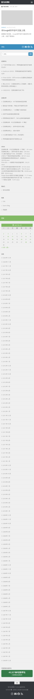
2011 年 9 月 (6, 428)
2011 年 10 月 (7, 424)
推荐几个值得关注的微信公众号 (10, 169)
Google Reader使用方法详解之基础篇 (12, 175)
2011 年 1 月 (6, 461)
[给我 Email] (26, 47)
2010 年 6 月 (6, 490)
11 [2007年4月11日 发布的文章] (12, 236)
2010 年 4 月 (6, 498)
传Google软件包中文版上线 (13, 30)
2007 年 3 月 (6, 648)
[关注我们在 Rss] (31, 47)
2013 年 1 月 (6, 361)
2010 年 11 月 (7, 469)
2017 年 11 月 (7, 266)
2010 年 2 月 (6, 507)
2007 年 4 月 (6, 644)
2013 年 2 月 (6, 357)
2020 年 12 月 (7, 258)
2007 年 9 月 (6, 623)
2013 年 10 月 (7, 324)
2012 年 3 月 (6, 403)
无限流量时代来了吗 (17, 90)
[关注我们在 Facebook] (29, 47)
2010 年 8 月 (6, 482)
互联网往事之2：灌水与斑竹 (11, 131)
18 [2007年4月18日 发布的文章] (12, 239)
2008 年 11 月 (7, 569)
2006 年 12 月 (7, 660)
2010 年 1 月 (6, 511)
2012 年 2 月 (6, 407)
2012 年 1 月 (6, 411)
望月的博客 (5, 2)
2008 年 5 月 (6, 594)
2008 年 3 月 (6, 602)
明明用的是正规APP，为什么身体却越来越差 (16, 118)
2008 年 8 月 (6, 581)
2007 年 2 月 (6, 652)
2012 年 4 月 (6, 399)
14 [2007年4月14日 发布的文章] (26, 236)
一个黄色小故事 (6, 180)
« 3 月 (3, 247)
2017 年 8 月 (6, 278)
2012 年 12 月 (7, 366)
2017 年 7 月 (6, 283)
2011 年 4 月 (6, 449)
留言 (2, 173)
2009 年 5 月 (6, 544)
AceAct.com (6, 71)
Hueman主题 (25, 689)
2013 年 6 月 (6, 341)
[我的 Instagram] (23, 47)
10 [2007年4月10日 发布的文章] (8, 236)
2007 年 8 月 (6, 627)
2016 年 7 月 (6, 303)
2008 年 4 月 (6, 598)
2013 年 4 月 (6, 349)
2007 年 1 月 (6, 656)
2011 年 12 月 (7, 415)
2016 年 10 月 (7, 295)
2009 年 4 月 (6, 548)
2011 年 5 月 (6, 444)
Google (3, 27)
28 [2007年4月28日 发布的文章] (26, 242)
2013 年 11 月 (7, 320)
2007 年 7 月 (6, 631)
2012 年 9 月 (6, 378)
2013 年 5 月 (6, 345)
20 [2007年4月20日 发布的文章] (21, 239)
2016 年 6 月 (6, 307)
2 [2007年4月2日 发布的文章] (3, 234)
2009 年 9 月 (6, 527)
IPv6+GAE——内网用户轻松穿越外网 (12, 162)
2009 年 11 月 (7, 519)
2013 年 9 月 (6, 328)
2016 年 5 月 (6, 312)
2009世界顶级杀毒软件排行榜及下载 (12, 171)
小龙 (4, 90)
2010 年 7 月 (6, 486)
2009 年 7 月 (6, 536)
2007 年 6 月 (6, 635)
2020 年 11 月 (7, 262)
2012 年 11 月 (7, 370)
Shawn (5, 77)
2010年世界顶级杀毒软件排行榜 (11, 167)
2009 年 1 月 (6, 561)
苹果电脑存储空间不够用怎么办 (12, 139)
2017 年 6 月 (6, 287)
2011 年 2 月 (6, 457)
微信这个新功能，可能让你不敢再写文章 (15, 106)
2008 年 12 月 (7, 565)
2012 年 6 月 (6, 390)
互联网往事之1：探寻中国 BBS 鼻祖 (13, 126)
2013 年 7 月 (6, 336)
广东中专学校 (7, 65)
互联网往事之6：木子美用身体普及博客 (15, 101)
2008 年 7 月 (6, 586)
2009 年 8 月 (6, 532)
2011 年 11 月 (7, 420)
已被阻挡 (17, 673)
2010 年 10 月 (7, 474)
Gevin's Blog (6, 205)
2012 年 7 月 (6, 386)
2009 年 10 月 (7, 523)
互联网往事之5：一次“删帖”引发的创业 (14, 110)
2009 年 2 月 (6, 557)
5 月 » (7, 247)
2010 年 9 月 (6, 478)
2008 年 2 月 (6, 606)
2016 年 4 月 (6, 316)
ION (4, 201)
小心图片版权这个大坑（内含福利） (14, 135)
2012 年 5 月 (6, 395)
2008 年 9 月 (6, 577)
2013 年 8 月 (6, 332)
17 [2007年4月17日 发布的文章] (8, 239)
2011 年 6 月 (6, 440)
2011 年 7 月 (6, 436)
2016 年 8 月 (6, 299)
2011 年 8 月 (6, 432)
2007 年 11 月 (7, 615)
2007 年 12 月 (7, 611)
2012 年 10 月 (7, 374)
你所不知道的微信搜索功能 (11, 114)
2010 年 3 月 (6, 503)
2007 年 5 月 (6, 640)
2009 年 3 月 (6, 552)
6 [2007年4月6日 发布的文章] (21, 234)
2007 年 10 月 (7, 619)
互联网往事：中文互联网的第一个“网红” (15, 122)
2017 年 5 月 (6, 291)
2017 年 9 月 (6, 274)
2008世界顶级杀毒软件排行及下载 (11, 177)
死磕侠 (5, 210)
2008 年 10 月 (7, 573)
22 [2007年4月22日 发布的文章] (30, 239)
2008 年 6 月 (6, 590)
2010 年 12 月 (7, 465)
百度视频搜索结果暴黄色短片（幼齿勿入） (14, 158)
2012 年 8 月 (6, 382)
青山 (4, 84)
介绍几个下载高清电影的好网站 (10, 156)
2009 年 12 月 (7, 515)
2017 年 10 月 (7, 270)
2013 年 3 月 (6, 353)
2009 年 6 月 (6, 540)
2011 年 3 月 (6, 453)
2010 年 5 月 (6, 494)
